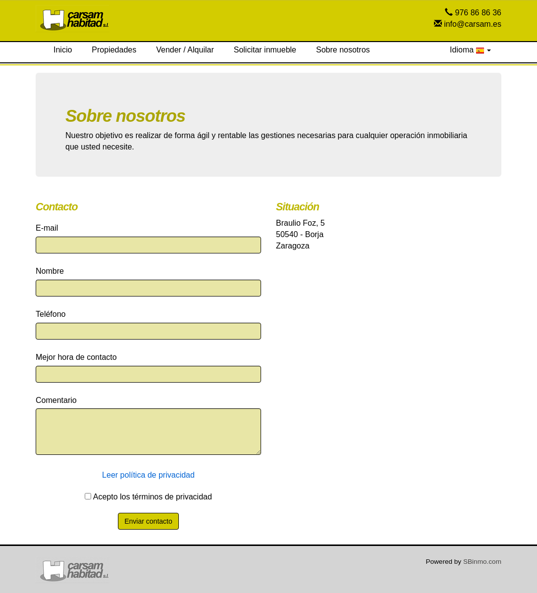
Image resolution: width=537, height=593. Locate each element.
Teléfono (51, 314)
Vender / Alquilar (185, 50)
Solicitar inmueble (265, 50)
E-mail (47, 228)
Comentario (56, 400)
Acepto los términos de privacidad (148, 497)
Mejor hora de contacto (76, 357)
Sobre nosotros (343, 50)
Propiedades (114, 50)
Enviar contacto (148, 521)
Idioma (470, 50)
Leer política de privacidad (148, 475)
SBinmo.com (482, 561)
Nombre (50, 271)
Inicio (63, 50)
